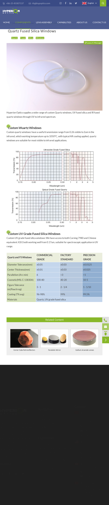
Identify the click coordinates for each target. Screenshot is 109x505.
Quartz (14, 38)
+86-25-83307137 (13, 3)
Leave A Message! (93, 43)
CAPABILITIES (64, 22)
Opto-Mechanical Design (50, 462)
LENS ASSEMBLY (47, 421)
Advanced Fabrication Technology (54, 446)
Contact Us (99, 22)
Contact (79, 406)
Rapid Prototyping (47, 466)
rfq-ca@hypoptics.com (93, 476)
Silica (30, 38)
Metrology (44, 454)
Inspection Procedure (49, 442)
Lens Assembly (44, 22)
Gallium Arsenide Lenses (84, 350)
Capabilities (46, 437)
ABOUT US (82, 22)
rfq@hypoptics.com (39, 3)
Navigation (45, 408)
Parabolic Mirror (54, 350)
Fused (22, 38)
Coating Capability (47, 450)
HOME (6, 22)
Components (23, 22)
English (88, 3)
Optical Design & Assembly (51, 458)
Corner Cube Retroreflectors (24, 350)
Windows (40, 38)
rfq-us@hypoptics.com (93, 457)
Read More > (7, 464)
